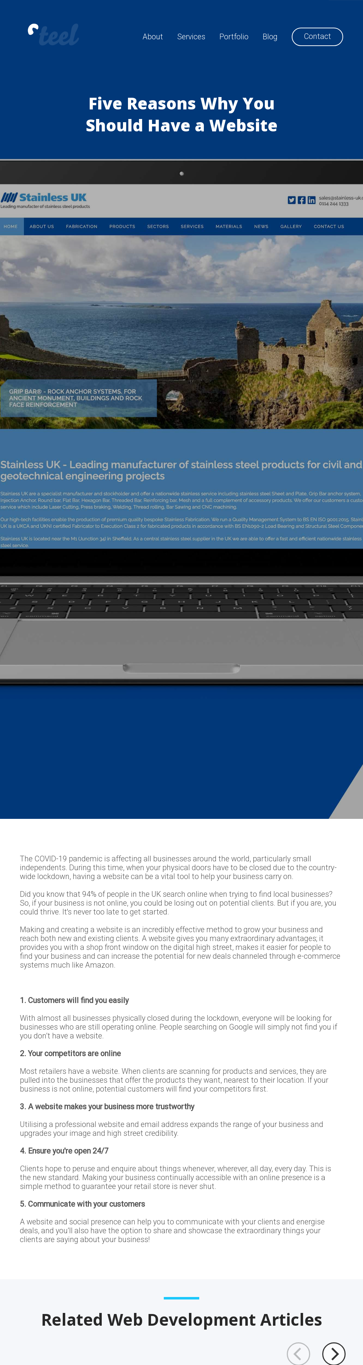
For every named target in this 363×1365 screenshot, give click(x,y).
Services (191, 36)
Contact (317, 36)
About (153, 36)
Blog (270, 36)
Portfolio (233, 36)
